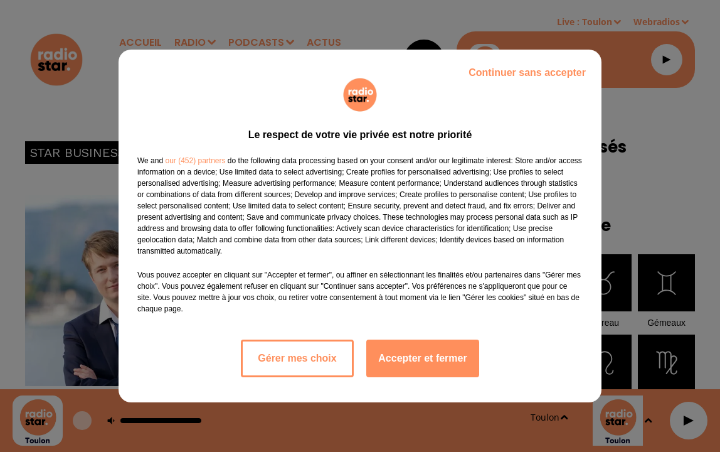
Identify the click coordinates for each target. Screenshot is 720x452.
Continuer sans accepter (527, 72)
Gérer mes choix (297, 358)
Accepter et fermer (422, 358)
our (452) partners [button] (195, 160)
